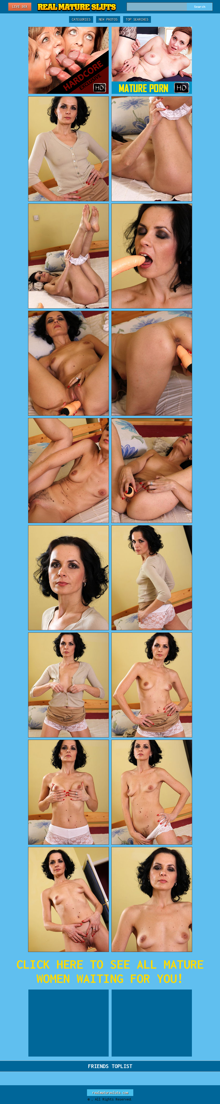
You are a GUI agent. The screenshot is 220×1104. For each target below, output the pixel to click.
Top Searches (137, 19)
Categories (81, 19)
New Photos (108, 19)
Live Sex (19, 7)
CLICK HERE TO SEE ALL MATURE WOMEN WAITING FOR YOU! (110, 971)
